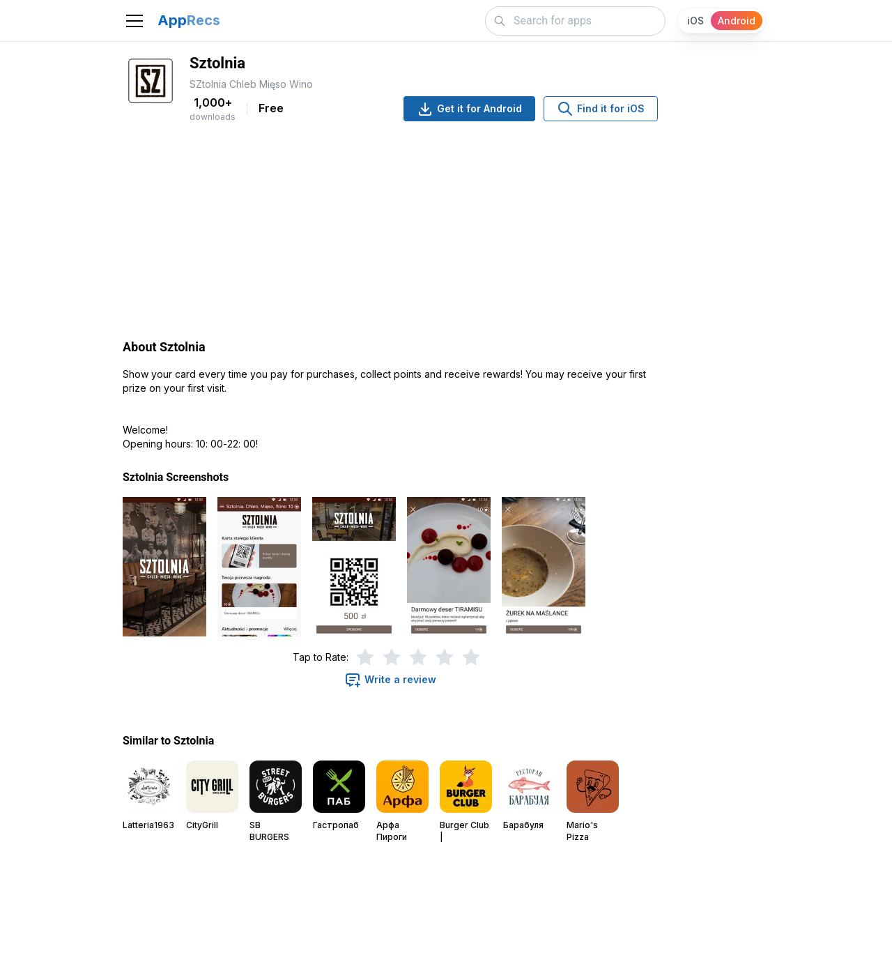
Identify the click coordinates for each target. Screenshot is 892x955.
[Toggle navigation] (134, 21)
